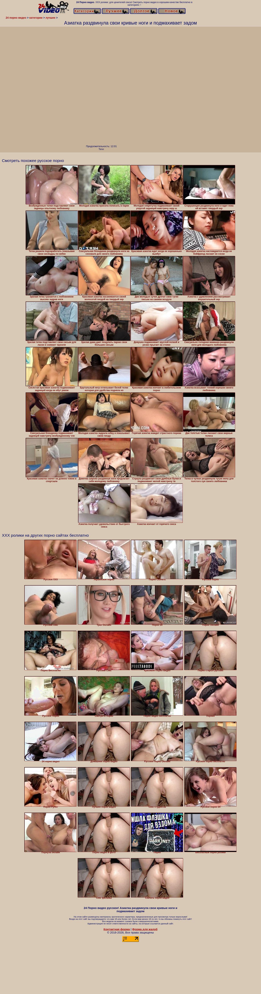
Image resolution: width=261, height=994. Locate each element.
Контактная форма (117, 929)
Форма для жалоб (144, 929)
